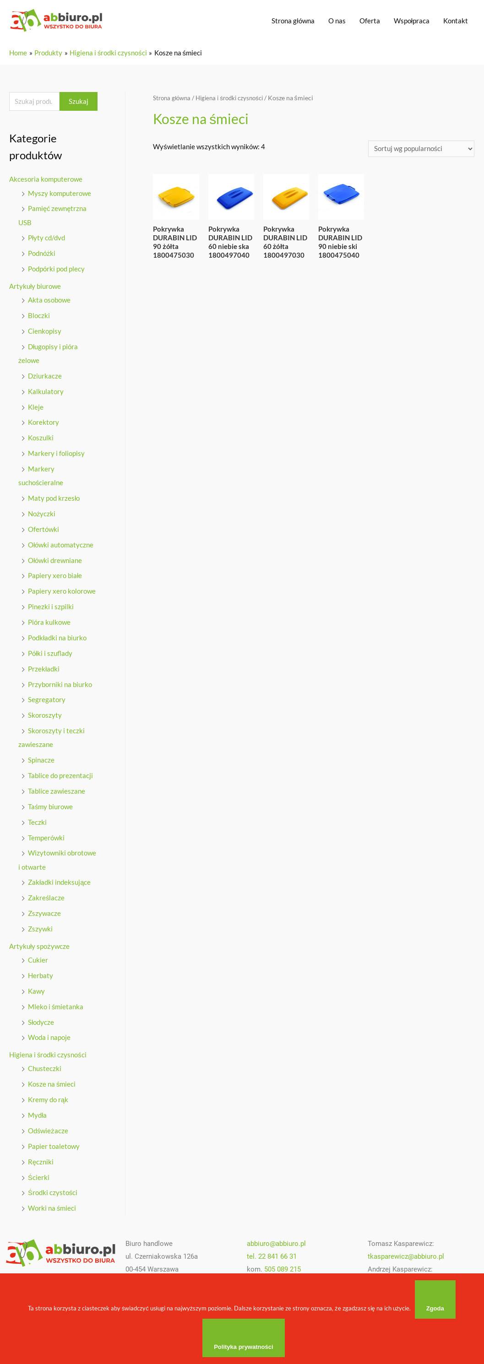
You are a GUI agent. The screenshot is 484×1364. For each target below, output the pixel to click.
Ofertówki (43, 528)
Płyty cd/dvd (46, 238)
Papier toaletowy (54, 1143)
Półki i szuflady (50, 652)
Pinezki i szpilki (51, 605)
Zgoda (436, 1308)
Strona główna (293, 20)
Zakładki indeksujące (59, 880)
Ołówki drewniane (55, 559)
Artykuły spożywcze (39, 944)
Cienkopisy (44, 331)
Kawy (36, 988)
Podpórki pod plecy (56, 269)
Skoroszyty (45, 713)
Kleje (36, 406)
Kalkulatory (46, 391)
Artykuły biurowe (35, 286)
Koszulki (41, 437)
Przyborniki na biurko (60, 683)
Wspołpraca (412, 20)
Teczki (37, 820)
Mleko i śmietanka (56, 1004)
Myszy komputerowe (59, 193)
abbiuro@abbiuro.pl (276, 1240)
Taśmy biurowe (50, 805)
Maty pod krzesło (54, 497)
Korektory (43, 422)
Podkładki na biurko (57, 636)
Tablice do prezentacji (60, 773)
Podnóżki (42, 253)
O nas (337, 20)
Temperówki (46, 835)
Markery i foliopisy (56, 453)
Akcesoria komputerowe (45, 180)
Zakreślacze (46, 896)
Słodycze (41, 1019)
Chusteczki (44, 1065)
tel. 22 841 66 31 (272, 1253)
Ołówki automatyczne (60, 544)
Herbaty (40, 973)
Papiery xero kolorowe (62, 590)
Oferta (369, 20)
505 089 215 (282, 1265)
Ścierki (38, 1174)
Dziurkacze (45, 375)
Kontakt (455, 20)
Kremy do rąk (48, 1097)
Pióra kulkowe (49, 621)
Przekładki (44, 667)
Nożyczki (42, 513)
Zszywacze (44, 911)
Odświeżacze (48, 1127)
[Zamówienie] (421, 148)
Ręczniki (41, 1158)
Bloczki (39, 315)
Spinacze (41, 758)
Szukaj (78, 101)
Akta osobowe (49, 300)
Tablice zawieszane (56, 789)
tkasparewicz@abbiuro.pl (406, 1253)
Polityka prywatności (244, 1346)
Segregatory (46, 698)
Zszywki (40, 926)
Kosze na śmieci (52, 1081)
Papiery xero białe (55, 574)
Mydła (37, 1112)
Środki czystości (53, 1189)
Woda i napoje (49, 1035)
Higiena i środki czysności (48, 1052)
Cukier (38, 957)
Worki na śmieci (52, 1205)
